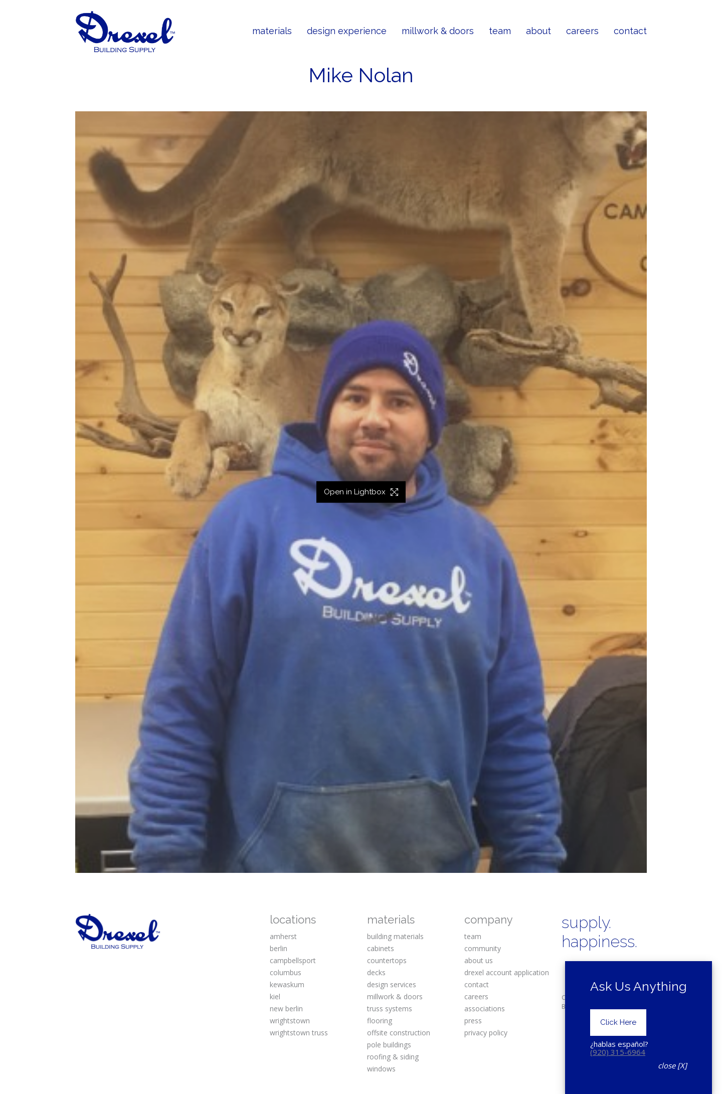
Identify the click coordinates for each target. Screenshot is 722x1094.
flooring (379, 1020)
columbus (285, 972)
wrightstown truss (299, 1032)
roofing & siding (393, 1056)
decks (376, 972)
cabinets (380, 948)
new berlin (286, 1008)
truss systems (389, 1008)
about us (478, 960)
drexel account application (506, 972)
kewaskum (287, 984)
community (482, 948)
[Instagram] (601, 968)
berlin (278, 948)
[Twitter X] (570, 984)
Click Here (618, 1065)
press (473, 1020)
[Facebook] (570, 968)
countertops (387, 960)
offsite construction (398, 1032)
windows (381, 1068)
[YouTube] (601, 984)
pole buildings (389, 1044)
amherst (283, 936)
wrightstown (290, 1020)
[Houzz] (631, 984)
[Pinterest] (631, 968)
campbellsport (293, 960)
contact (476, 984)
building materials (395, 936)
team (472, 936)
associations (484, 1008)
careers (476, 996)
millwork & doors (395, 996)
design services (391, 984)
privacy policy (485, 1032)
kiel (275, 996)
